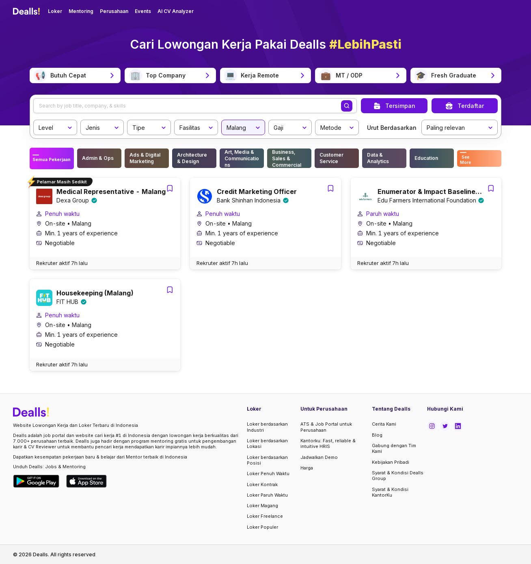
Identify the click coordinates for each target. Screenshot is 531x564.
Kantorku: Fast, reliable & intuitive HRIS (328, 443)
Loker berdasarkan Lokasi (267, 443)
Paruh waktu (382, 216)
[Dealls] (27, 11)
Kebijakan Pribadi (390, 462)
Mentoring (81, 11)
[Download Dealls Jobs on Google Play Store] (36, 481)
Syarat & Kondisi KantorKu (390, 492)
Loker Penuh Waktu (268, 473)
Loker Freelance (265, 516)
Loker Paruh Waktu (267, 495)
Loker (55, 11)
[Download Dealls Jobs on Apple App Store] (86, 481)
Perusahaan (114, 11)
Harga (306, 468)
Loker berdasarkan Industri (267, 427)
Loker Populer (262, 527)
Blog (377, 435)
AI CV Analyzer (176, 11)
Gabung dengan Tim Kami (394, 448)
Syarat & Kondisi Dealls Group (397, 475)
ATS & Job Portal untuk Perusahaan (326, 427)
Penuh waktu (62, 216)
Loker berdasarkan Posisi (267, 460)
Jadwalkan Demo (319, 457)
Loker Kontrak (262, 484)
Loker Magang (262, 505)
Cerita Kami (384, 424)
